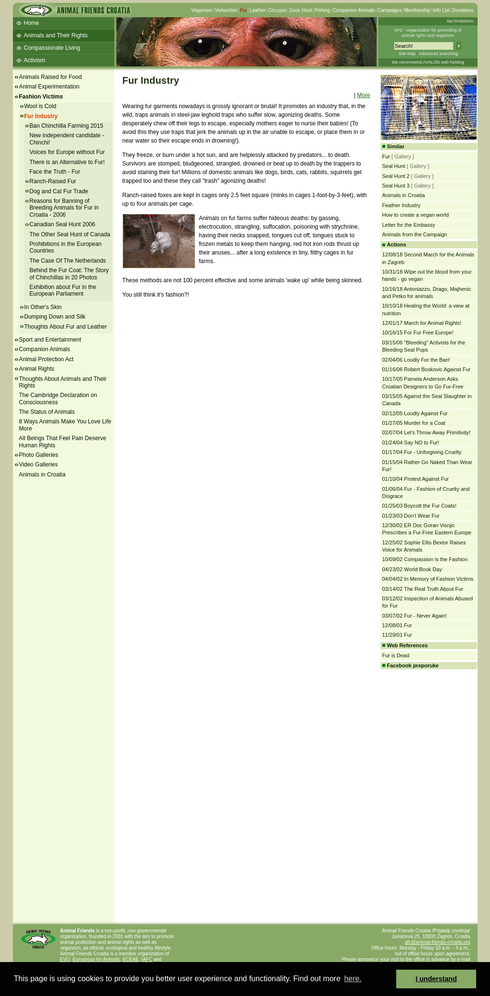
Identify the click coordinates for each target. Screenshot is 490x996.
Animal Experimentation (49, 86)
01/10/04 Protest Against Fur (415, 479)
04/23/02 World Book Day (412, 569)
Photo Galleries (38, 455)
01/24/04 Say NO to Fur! (410, 442)
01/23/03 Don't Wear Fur (411, 516)
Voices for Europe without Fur (67, 152)
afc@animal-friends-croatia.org (437, 942)
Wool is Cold (40, 106)
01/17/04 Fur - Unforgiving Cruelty (422, 452)
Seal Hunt (393, 166)
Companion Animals (354, 10)
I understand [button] (436, 979)
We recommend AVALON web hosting (427, 62)
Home (31, 23)
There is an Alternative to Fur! (67, 162)
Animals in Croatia (42, 474)
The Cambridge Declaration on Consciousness (58, 398)
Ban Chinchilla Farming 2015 (66, 125)
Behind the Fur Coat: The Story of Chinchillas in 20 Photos (69, 273)
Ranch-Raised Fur (53, 181)
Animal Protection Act (46, 359)
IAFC (147, 959)
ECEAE (130, 959)
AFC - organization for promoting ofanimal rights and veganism (428, 33)
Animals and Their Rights (56, 35)
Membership (417, 10)
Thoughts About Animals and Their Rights (63, 382)
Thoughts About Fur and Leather (65, 326)
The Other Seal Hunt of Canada (70, 234)
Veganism (201, 10)
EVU (65, 959)
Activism (34, 60)
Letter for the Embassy (408, 225)
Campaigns (390, 10)
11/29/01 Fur (397, 635)
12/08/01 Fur (397, 625)
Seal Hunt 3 (396, 185)
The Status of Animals (47, 412)
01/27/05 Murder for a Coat (413, 423)
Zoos (294, 10)
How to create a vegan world (415, 215)
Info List (441, 10)
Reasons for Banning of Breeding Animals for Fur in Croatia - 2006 (64, 208)
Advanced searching (438, 53)
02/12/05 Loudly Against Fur (415, 413)
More (363, 95)
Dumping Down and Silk (55, 316)
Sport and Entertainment (50, 339)
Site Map (407, 53)
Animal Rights (37, 368)
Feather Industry (401, 205)
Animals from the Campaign (414, 234)
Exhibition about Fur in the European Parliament (63, 290)
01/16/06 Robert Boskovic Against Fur (426, 369)
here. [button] (352, 978)
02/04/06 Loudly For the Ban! (416, 360)
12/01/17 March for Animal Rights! (422, 323)
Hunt (307, 10)
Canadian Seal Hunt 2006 (62, 224)
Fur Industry (41, 116)
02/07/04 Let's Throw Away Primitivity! (426, 432)
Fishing (322, 10)
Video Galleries (38, 464)
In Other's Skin (43, 307)
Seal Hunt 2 (396, 176)
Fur (243, 10)
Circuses (277, 10)
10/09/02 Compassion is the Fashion (425, 559)
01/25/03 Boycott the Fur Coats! (419, 506)
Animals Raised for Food (50, 77)
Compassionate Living (52, 47)
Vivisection (226, 10)
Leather (257, 10)
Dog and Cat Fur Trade (59, 191)
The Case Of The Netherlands (68, 260)
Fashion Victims (41, 96)
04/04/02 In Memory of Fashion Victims (428, 579)
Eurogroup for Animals (96, 959)
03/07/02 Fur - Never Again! (414, 616)
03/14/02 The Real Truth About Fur (422, 589)
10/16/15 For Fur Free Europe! (418, 332)
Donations (462, 10)
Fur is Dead (396, 655)
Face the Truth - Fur (55, 171)
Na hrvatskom (460, 21)
